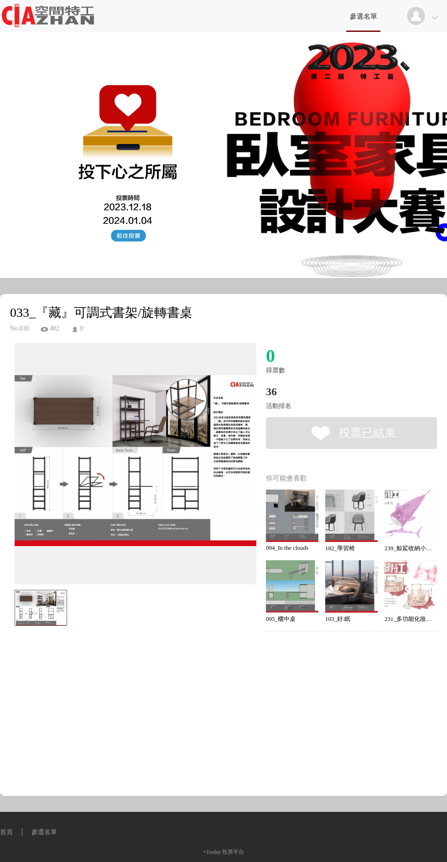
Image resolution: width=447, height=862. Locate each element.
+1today (212, 852)
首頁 (6, 832)
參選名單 (363, 16)
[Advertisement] (121, 671)
